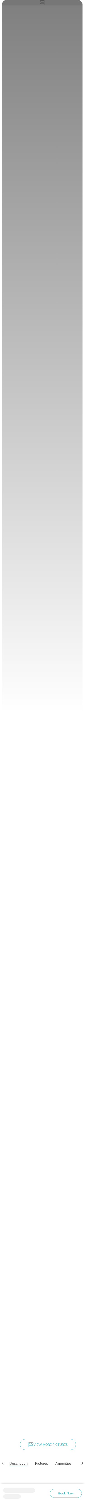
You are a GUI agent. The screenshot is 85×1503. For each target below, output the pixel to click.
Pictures (41, 1463)
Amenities (63, 1463)
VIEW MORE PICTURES (48, 1444)
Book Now (66, 1493)
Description (18, 1463)
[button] (3, 1463)
